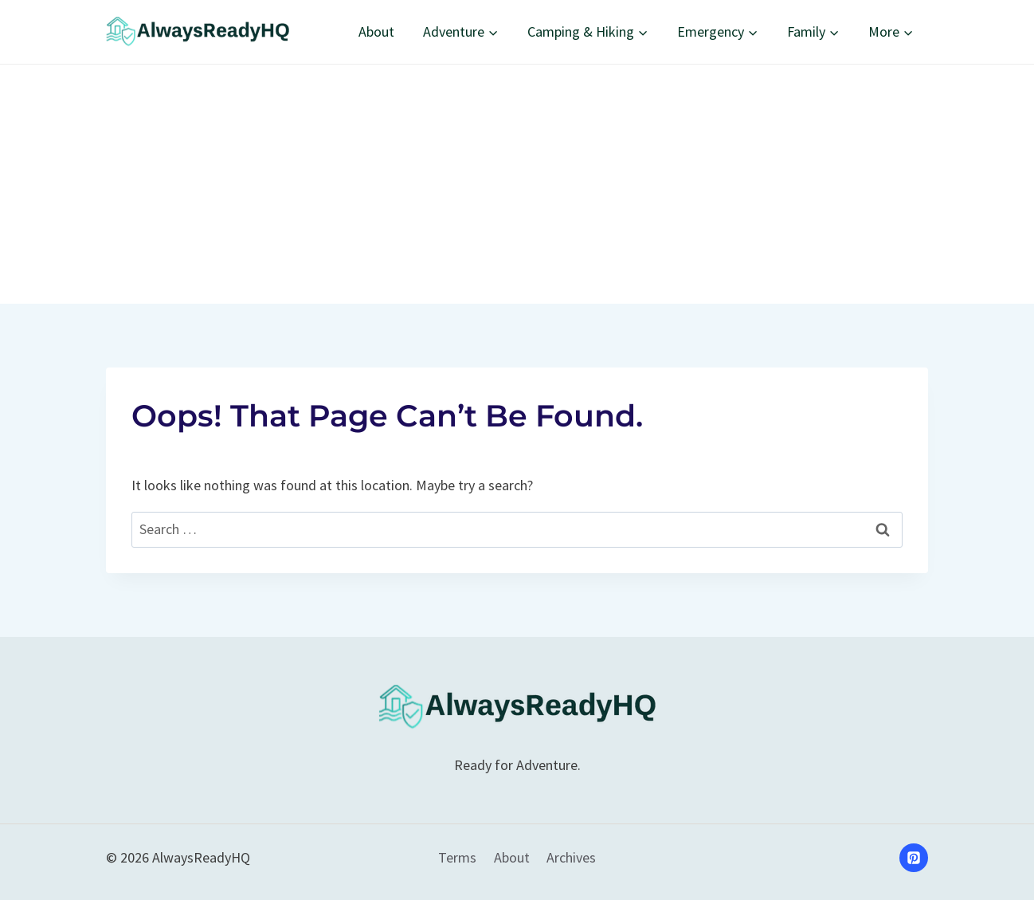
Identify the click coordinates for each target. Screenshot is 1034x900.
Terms (457, 857)
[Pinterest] (913, 857)
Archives (571, 857)
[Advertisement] (517, 184)
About (376, 31)
